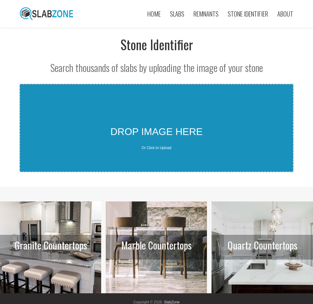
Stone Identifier (248, 13)
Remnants (206, 13)
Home (154, 13)
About (285, 13)
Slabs (177, 13)
